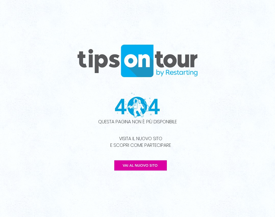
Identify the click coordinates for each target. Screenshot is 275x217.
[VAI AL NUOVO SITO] (140, 165)
